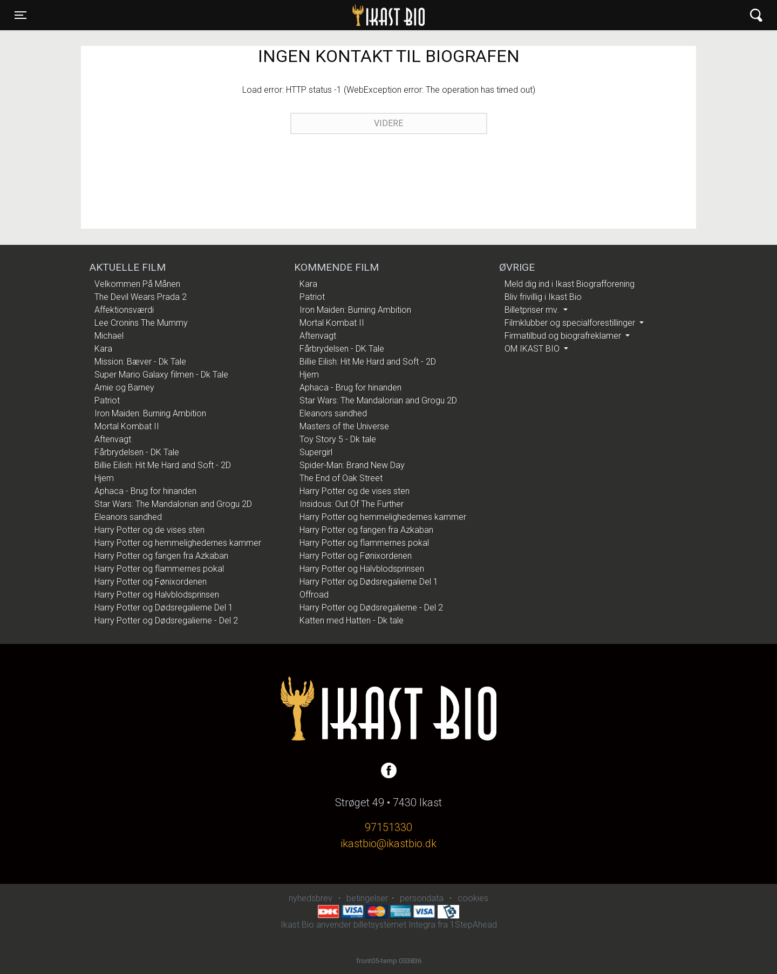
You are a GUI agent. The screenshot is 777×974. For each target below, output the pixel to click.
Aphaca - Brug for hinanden (145, 491)
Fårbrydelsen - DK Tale (136, 452)
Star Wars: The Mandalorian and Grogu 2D (173, 504)
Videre (388, 123)
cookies (473, 898)
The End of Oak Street (341, 478)
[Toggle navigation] (20, 15)
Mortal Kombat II (126, 426)
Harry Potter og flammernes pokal (159, 569)
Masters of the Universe (344, 426)
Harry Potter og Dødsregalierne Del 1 (163, 607)
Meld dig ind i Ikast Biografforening (570, 284)
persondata (422, 898)
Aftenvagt (112, 439)
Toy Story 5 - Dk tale (337, 439)
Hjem (104, 478)
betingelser (367, 898)
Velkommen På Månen (137, 284)
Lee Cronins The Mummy (141, 323)
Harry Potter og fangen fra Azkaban (161, 556)
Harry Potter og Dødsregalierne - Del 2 (166, 620)
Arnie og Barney (124, 387)
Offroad (314, 594)
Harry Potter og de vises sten (149, 530)
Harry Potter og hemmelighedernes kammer (177, 543)
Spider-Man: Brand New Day (352, 465)
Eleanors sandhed (128, 517)
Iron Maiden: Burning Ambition (150, 413)
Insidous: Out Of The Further (351, 504)
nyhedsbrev (310, 898)
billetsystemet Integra (394, 925)
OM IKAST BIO (533, 349)
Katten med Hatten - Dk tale (351, 620)
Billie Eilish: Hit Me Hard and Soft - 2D (162, 465)
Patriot (107, 400)
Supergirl (315, 452)
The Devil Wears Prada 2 (140, 297)
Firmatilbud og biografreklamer (564, 336)
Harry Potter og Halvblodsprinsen (156, 594)
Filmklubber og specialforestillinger (571, 323)
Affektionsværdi (124, 310)
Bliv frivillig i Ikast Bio (543, 297)
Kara (103, 349)
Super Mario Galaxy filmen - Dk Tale (161, 374)
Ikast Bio (333, 15)
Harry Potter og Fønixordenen (150, 582)
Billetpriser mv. (533, 310)
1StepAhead (473, 925)
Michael (109, 336)
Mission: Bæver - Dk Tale (140, 361)
